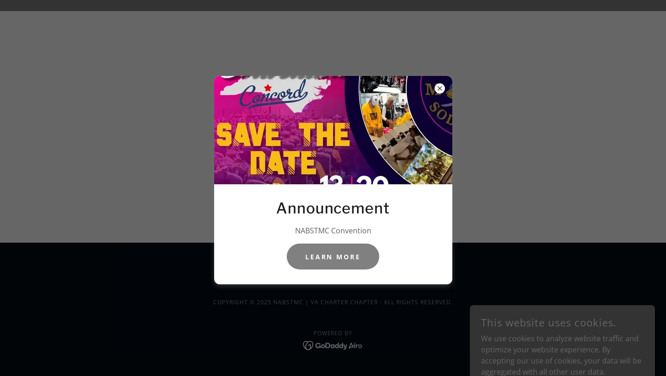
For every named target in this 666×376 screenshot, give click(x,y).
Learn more (333, 256)
